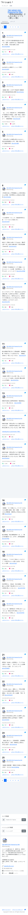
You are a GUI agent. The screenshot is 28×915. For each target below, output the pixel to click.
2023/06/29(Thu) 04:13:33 (8, 698)
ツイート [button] (4, 21)
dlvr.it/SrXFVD (20, 613)
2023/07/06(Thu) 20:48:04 (8, 274)
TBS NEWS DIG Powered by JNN (15, 11)
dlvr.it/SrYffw (5, 538)
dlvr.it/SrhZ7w (14, 380)
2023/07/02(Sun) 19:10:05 (8, 591)
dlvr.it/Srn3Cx (12, 246)
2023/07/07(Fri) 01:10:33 (8, 224)
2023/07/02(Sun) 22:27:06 (8, 566)
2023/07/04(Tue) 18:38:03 (8, 406)
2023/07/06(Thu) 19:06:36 (8, 305)
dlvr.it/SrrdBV (15, 143)
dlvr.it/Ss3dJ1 (5, 69)
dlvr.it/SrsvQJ (16, 119)
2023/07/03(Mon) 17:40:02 (8, 517)
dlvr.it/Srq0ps (7, 197)
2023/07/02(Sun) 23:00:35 (8, 541)
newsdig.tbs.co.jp (9, 866)
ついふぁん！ (7, 2)
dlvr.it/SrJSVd (5, 720)
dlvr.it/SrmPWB (21, 271)
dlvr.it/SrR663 (5, 668)
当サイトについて (6, 909)
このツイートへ (5, 54)
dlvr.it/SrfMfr (17, 403)
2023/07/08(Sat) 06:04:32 (8, 146)
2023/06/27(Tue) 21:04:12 (8, 722)
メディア (12, 21)
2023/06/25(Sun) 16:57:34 (8, 770)
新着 (11, 6)
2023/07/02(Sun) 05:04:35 (8, 615)
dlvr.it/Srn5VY (5, 221)
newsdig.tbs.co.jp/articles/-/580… (11, 431)
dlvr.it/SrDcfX (13, 744)
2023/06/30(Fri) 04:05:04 (8, 671)
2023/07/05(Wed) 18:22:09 (8, 358)
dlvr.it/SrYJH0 (21, 588)
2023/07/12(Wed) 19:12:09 (8, 49)
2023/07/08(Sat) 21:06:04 (8, 121)
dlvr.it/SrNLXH (8, 695)
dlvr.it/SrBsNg (15, 767)
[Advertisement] (14, 168)
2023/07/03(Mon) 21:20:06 (8, 461)
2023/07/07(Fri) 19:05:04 (8, 200)
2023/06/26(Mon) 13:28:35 (8, 747)
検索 (24, 820)
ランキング (5, 6)
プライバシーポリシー (17, 909)
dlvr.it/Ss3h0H (6, 46)
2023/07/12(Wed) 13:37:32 (8, 95)
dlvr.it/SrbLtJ (8, 514)
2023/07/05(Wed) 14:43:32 (8, 383)
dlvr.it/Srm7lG (6, 302)
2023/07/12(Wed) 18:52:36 (8, 72)
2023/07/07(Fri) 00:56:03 (8, 249)
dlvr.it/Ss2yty (20, 92)
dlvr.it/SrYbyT (13, 563)
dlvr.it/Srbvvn (5, 458)
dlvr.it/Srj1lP (22, 355)
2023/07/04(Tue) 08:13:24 (8, 434)
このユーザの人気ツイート (17, 54)
